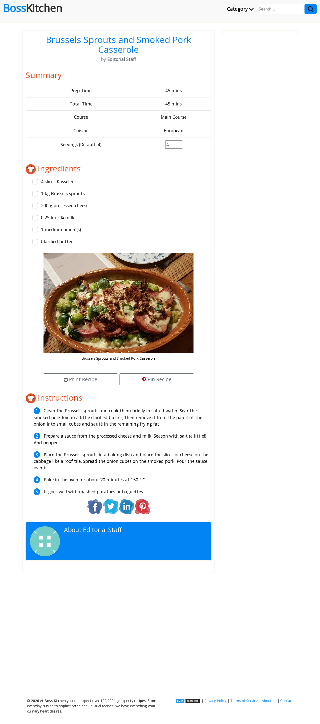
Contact (286, 700)
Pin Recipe (157, 379)
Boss (32, 8)
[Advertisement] (118, 630)
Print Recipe (80, 379)
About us (269, 700)
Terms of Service (244, 700)
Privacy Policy (215, 700)
